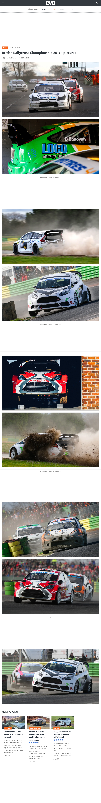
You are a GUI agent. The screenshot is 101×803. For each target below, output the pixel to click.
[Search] (97, 2)
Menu (3, 3)
